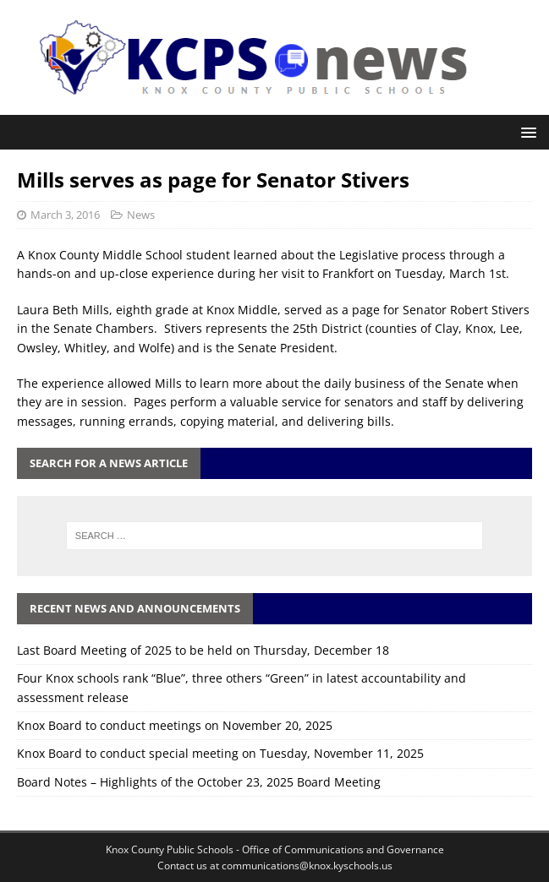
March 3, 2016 (65, 214)
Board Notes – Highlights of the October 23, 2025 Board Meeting (199, 782)
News (141, 214)
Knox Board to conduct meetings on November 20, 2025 (174, 725)
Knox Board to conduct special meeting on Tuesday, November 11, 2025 (220, 753)
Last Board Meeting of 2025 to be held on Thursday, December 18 (203, 650)
